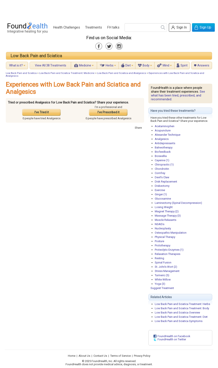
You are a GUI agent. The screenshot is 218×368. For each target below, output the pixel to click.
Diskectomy (162, 185)
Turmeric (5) (162, 275)
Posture (159, 241)
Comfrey (160, 173)
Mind (166, 65)
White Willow (163, 279)
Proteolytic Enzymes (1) (169, 249)
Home (71, 355)
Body (146, 65)
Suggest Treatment (162, 288)
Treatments (93, 27)
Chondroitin (162, 168)
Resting (159, 258)
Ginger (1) (161, 194)
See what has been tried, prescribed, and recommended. (178, 95)
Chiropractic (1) (164, 164)
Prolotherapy (162, 245)
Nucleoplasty (163, 228)
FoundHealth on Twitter (172, 339)
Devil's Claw (162, 177)
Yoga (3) (160, 283)
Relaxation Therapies (167, 254)
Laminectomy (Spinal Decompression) (178, 202)
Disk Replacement (166, 181)
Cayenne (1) (162, 160)
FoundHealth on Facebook (174, 336)
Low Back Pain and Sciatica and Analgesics (121, 73)
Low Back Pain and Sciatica (36, 55)
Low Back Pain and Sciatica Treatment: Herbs (182, 304)
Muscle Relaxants (165, 219)
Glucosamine (163, 198)
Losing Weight (164, 207)
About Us (84, 355)
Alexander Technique (167, 134)
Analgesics (162, 139)
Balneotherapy (163, 147)
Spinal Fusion (163, 262)
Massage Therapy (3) (168, 215)
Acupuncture (163, 130)
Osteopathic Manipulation (170, 232)
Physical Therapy (165, 237)
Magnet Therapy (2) (167, 211)
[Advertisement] (108, 9)
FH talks (113, 27)
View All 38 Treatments (50, 65)
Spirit (184, 65)
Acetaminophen (164, 126)
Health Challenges (66, 27)
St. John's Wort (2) (166, 266)
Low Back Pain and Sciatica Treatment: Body (182, 308)
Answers (203, 65)
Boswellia (161, 156)
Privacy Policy (142, 355)
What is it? (16, 65)
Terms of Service (120, 355)
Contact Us (100, 355)
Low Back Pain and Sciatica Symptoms (178, 321)
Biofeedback (163, 151)
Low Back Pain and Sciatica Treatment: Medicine (67, 73)
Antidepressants (165, 143)
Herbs (109, 65)
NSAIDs (159, 224)
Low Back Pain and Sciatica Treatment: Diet (181, 316)
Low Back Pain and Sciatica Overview (177, 312)
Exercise (160, 190)
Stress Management (167, 271)
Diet (128, 65)
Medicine (85, 65)
